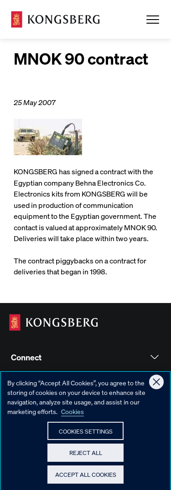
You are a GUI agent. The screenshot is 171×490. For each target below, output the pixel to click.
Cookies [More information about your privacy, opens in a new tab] (72, 415)
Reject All (85, 456)
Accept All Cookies (85, 478)
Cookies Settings (86, 435)
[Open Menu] (152, 19)
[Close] (156, 386)
